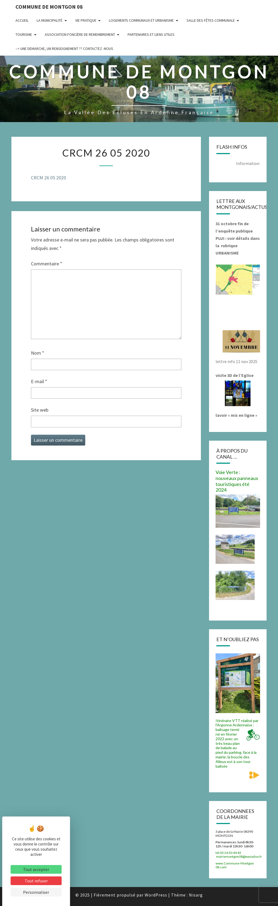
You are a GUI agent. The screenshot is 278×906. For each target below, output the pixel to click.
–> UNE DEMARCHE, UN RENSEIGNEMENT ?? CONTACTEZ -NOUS (64, 48)
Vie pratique (85, 20)
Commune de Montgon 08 (49, 6)
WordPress (156, 895)
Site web (39, 410)
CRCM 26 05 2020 (48, 177)
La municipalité (49, 20)
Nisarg (196, 895)
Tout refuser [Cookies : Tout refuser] (36, 880)
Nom (37, 353)
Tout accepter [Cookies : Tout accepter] (36, 869)
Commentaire (46, 263)
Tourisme (23, 34)
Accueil (22, 20)
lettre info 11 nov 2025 (236, 361)
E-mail (39, 381)
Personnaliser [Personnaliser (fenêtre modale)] (36, 892)
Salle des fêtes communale (211, 20)
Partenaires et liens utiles (151, 34)
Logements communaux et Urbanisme (141, 20)
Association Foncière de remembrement (80, 34)
